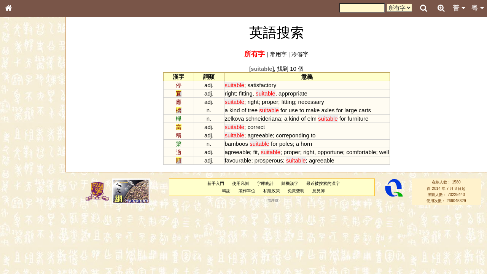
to (301, 110)
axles (327, 110)
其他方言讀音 (23, 218)
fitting (246, 93)
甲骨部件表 (21, 116)
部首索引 (19, 102)
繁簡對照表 (21, 260)
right (230, 93)
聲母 (15, 204)
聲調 (36, 204)
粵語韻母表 (21, 166)
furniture (358, 118)
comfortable (361, 152)
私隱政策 (271, 190)
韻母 (25, 204)
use (293, 110)
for (283, 110)
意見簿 (318, 190)
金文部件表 (21, 124)
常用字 (278, 54)
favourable (238, 160)
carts (365, 110)
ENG (33, 84)
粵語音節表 (21, 151)
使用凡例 (240, 183)
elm (312, 118)
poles (286, 143)
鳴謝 (226, 190)
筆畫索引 (19, 109)
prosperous (269, 160)
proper (270, 102)
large (350, 110)
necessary (311, 102)
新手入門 (215, 183)
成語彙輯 (19, 253)
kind (234, 110)
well (384, 152)
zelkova (234, 118)
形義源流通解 (23, 131)
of (244, 110)
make (313, 110)
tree (253, 110)
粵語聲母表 (21, 158)
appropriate (293, 93)
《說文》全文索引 (28, 239)
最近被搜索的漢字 (323, 183)
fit (255, 152)
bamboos (236, 143)
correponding (292, 135)
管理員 (273, 201)
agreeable (260, 135)
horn (306, 143)
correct (256, 127)
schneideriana (263, 118)
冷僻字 (300, 54)
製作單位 (247, 190)
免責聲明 (296, 190)
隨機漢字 (290, 183)
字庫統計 (265, 183)
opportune (330, 152)
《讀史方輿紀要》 (28, 246)
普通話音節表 (23, 211)
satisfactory (261, 85)
